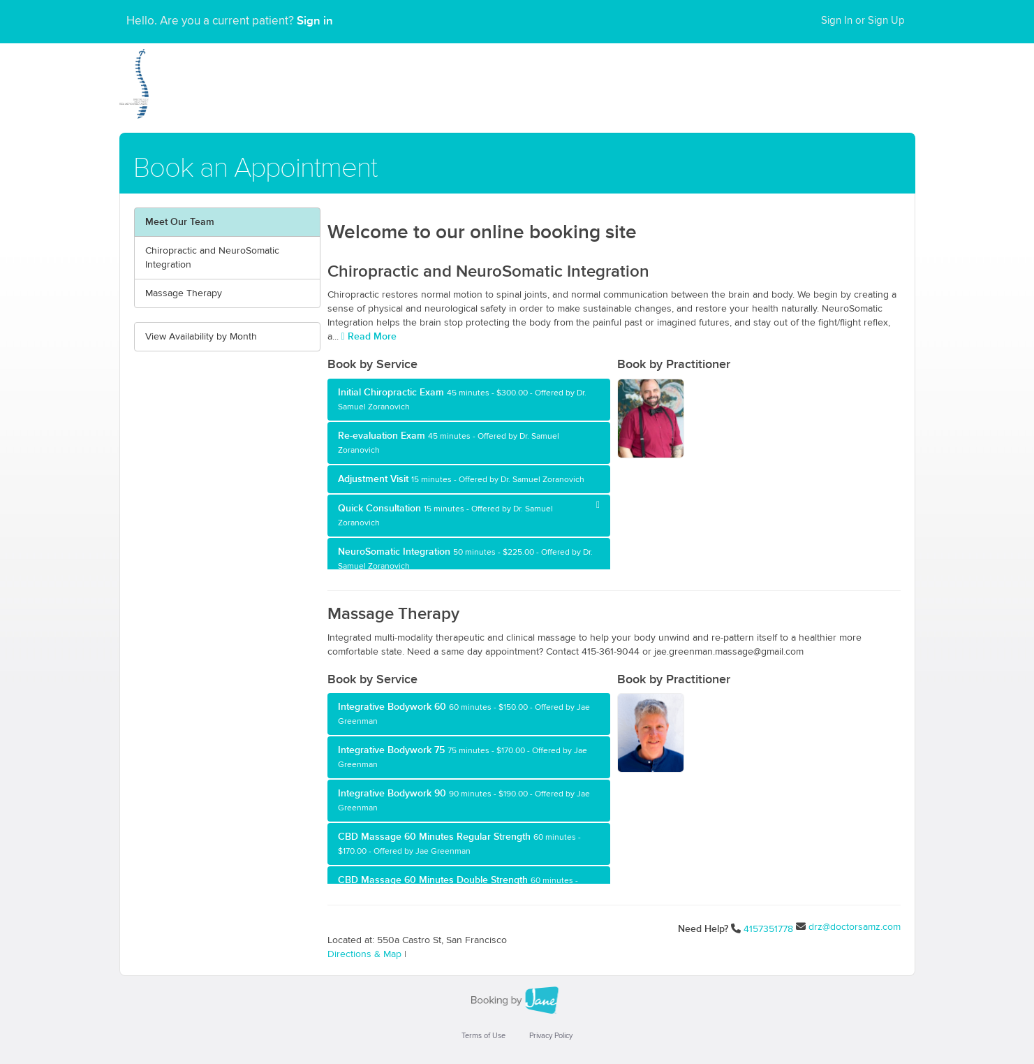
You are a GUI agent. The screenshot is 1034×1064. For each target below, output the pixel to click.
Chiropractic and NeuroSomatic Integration (212, 258)
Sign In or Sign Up (863, 20)
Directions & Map (364, 954)
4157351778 (768, 929)
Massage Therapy (183, 293)
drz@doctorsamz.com (854, 927)
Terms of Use (483, 1036)
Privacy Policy (551, 1036)
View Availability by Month (201, 337)
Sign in (315, 21)
